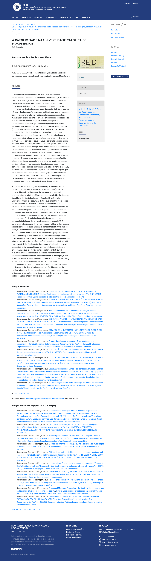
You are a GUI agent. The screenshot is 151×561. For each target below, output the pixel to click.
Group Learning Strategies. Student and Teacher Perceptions (74, 424)
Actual (15, 17)
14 (30, 509)
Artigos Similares (20, 286)
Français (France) (117, 59)
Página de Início (18, 24)
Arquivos (26, 17)
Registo (127, 3)
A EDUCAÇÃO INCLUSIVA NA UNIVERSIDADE (67, 349)
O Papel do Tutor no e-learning (61, 444)
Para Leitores (115, 30)
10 (26, 393)
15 (32, 509)
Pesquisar (134, 17)
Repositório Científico (75, 529)
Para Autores (115, 33)
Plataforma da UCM (74, 535)
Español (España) (117, 56)
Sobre (85, 17)
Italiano (114, 63)
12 (25, 509)
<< (13, 509)
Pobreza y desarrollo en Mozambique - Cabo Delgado (71, 435)
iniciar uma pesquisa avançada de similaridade (45, 399)
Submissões (51, 17)
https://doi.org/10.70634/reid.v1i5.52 (32, 66)
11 (22, 509)
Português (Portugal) (118, 66)
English (114, 52)
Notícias (38, 17)
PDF (82, 77)
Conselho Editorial (69, 17)
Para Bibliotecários (117, 37)
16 (35, 509)
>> (30, 393)
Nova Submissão (120, 76)
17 (38, 509)
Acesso (136, 3)
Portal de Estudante (74, 538)
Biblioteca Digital (73, 532)
